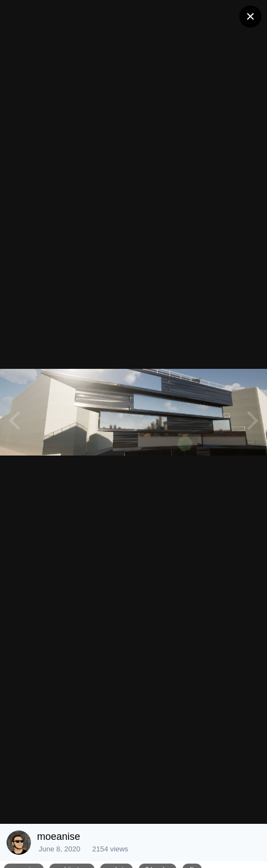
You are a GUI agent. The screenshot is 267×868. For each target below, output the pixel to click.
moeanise (58, 836)
